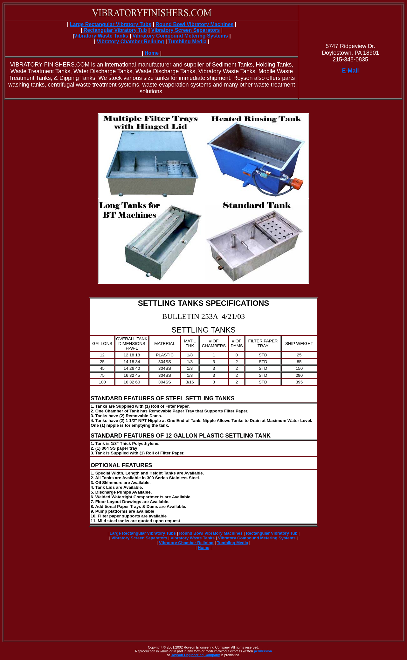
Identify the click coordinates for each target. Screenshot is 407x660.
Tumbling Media (187, 41)
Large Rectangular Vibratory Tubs (110, 24)
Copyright (155, 647)
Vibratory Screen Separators (185, 30)
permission (263, 651)
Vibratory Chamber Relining (130, 41)
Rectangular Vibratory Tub (114, 30)
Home (152, 53)
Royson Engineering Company (195, 655)
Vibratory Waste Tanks (101, 36)
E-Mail (350, 70)
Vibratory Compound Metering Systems (180, 36)
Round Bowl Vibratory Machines (194, 24)
